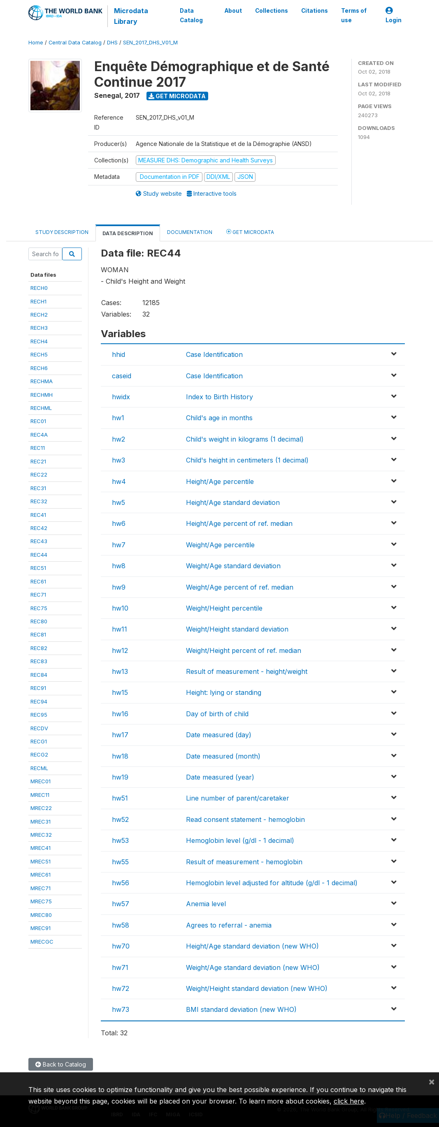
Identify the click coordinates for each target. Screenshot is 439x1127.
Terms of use (354, 15)
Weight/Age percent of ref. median (239, 587)
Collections (271, 10)
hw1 (118, 418)
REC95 (38, 714)
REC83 (38, 661)
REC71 (38, 594)
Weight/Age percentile (220, 545)
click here (349, 1101)
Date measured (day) (218, 735)
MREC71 (40, 888)
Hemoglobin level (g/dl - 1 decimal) (240, 840)
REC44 (38, 554)
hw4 (119, 481)
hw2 (118, 439)
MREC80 (41, 915)
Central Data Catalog (75, 42)
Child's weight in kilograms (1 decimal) (245, 439)
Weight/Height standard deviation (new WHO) (257, 988)
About (233, 10)
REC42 (38, 528)
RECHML (41, 408)
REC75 (38, 608)
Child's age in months (219, 418)
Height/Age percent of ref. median (239, 523)
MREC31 (40, 821)
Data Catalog (191, 15)
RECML (39, 768)
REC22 (38, 474)
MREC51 (40, 861)
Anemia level (206, 904)
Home (35, 42)
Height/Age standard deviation (233, 502)
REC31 (38, 488)
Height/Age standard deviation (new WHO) (252, 946)
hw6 (118, 523)
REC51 (38, 568)
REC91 (38, 688)
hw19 (120, 777)
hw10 (120, 608)
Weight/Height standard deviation (237, 629)
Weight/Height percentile (224, 608)
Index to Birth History (219, 397)
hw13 (120, 671)
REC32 (38, 501)
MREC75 (41, 901)
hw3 (118, 460)
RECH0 (39, 288)
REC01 (38, 421)
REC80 (38, 621)
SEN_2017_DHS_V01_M (150, 42)
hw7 (118, 545)
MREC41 (40, 848)
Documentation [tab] (189, 232)
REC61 (38, 581)
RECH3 (39, 327)
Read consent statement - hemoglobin (245, 819)
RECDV (39, 728)
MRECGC (41, 941)
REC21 (38, 461)
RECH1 (38, 301)
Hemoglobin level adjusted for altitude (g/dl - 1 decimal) (272, 883)
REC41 (38, 514)
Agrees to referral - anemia (229, 925)
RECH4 (39, 341)
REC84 (38, 674)
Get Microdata (177, 96)
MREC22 (41, 808)
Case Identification (214, 354)
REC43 (38, 541)
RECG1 (38, 741)
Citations (314, 10)
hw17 (120, 735)
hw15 (120, 692)
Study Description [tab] (61, 232)
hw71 (120, 967)
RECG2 (39, 754)
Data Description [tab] (127, 233)
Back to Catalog (60, 1064)
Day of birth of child (217, 714)
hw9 (118, 587)
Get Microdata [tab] (250, 231)
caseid (121, 376)
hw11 (119, 629)
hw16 (120, 714)
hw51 (120, 798)
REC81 (38, 634)
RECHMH (41, 394)
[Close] (431, 1081)
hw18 (120, 756)
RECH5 (39, 354)
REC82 (38, 648)
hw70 (121, 946)
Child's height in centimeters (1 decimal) (247, 460)
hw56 (120, 883)
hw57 (120, 904)
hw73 (120, 1009)
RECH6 (39, 368)
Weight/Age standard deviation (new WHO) (253, 967)
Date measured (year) (220, 777)
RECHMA (41, 381)
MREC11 (39, 794)
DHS (112, 42)
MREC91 (40, 928)
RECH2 (39, 314)
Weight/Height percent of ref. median (243, 650)
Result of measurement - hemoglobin (244, 862)
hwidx (121, 397)
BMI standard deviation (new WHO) (241, 1009)
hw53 (120, 840)
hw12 (120, 650)
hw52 (120, 819)
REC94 (38, 701)
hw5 (118, 502)
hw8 (118, 566)
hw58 (120, 925)
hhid (118, 354)
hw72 (120, 988)
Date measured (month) (223, 756)
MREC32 (41, 834)
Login (394, 15)
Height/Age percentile (220, 481)
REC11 (37, 447)
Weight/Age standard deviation (233, 566)
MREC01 (40, 781)
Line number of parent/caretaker (237, 798)
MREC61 (40, 874)
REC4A (39, 434)
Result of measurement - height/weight (246, 671)
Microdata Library (131, 16)
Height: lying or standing (223, 692)
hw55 (120, 862)
